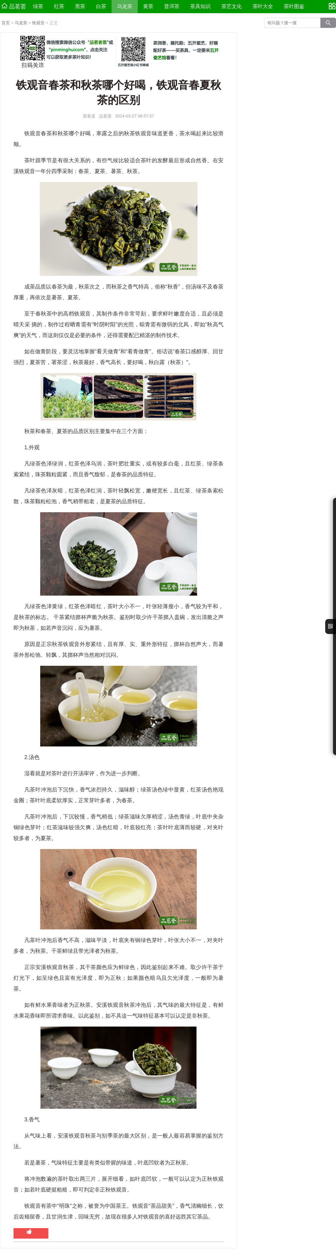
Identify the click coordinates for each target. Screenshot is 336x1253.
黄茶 (148, 6)
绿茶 (38, 6)
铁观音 (38, 22)
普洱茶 (171, 6)
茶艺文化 (231, 6)
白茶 (101, 6)
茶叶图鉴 (294, 6)
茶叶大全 (263, 6)
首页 (6, 22)
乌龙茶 (124, 6)
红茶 (59, 6)
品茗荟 (14, 6)
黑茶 (80, 6)
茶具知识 (200, 6)
